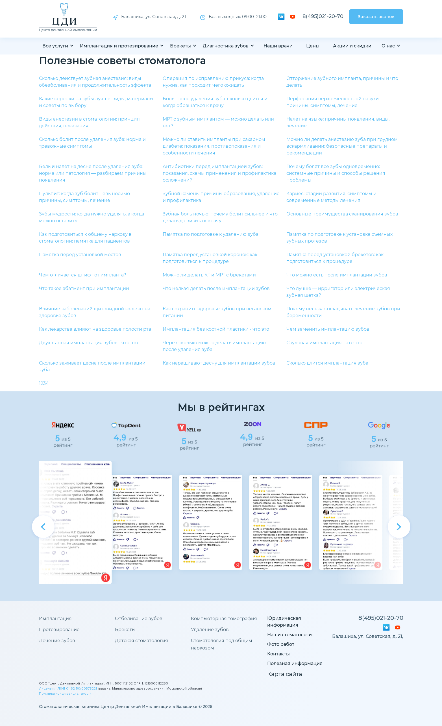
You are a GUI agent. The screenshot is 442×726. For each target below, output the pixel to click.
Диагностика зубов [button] (226, 46)
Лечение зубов (57, 640)
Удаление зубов (210, 629)
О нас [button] (388, 46)
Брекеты (125, 629)
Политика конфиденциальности (65, 694)
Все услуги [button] (55, 46)
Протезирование (59, 629)
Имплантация (55, 618)
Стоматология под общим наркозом (221, 644)
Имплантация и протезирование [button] (119, 46)
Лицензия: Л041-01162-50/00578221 (68, 688)
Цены (312, 46)
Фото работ (280, 644)
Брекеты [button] (180, 46)
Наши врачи (278, 46)
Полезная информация (295, 663)
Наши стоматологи (289, 634)
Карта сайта (284, 674)
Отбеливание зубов (138, 618)
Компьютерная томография (224, 618)
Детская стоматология (141, 640)
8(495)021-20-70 (322, 16)
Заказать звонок (376, 16)
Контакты (278, 654)
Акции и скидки (352, 46)
